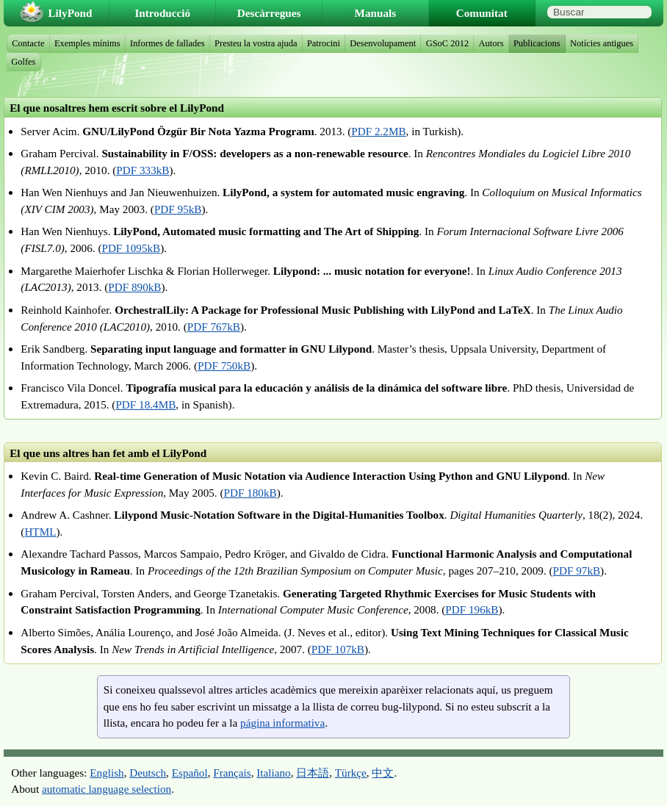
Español (190, 772)
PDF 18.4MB (145, 404)
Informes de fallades (167, 43)
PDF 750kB (224, 365)
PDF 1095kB (130, 248)
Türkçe (351, 772)
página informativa (282, 722)
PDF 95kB (178, 209)
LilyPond (70, 13)
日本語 (312, 772)
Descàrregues (269, 13)
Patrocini (323, 43)
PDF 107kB (337, 649)
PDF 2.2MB (378, 131)
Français (231, 772)
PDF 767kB (213, 326)
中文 (383, 772)
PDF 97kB (577, 570)
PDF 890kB (134, 287)
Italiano (273, 772)
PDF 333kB (142, 170)
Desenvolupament (383, 43)
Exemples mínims (87, 43)
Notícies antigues (601, 43)
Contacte (28, 43)
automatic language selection (106, 788)
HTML (40, 531)
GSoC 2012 (447, 43)
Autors (491, 43)
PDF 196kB (471, 609)
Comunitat (482, 13)
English (106, 772)
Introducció (162, 13)
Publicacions (536, 43)
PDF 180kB (250, 492)
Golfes (23, 62)
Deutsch (147, 772)
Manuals (376, 13)
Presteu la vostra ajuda (255, 43)
